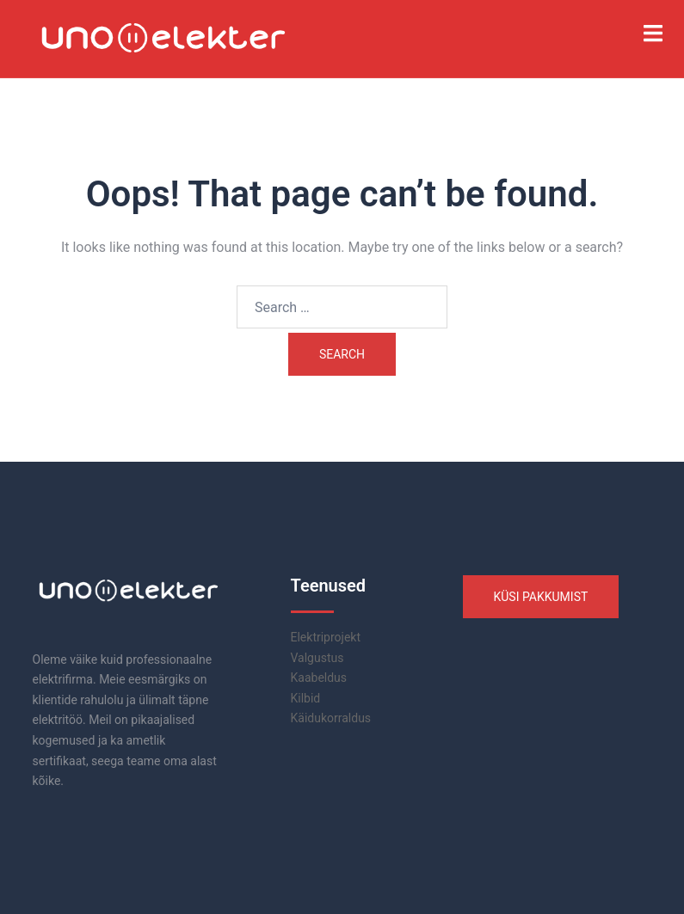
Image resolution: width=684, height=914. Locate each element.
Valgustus (317, 658)
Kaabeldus (319, 677)
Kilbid (306, 698)
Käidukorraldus (331, 718)
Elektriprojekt (326, 637)
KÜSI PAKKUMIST (541, 597)
